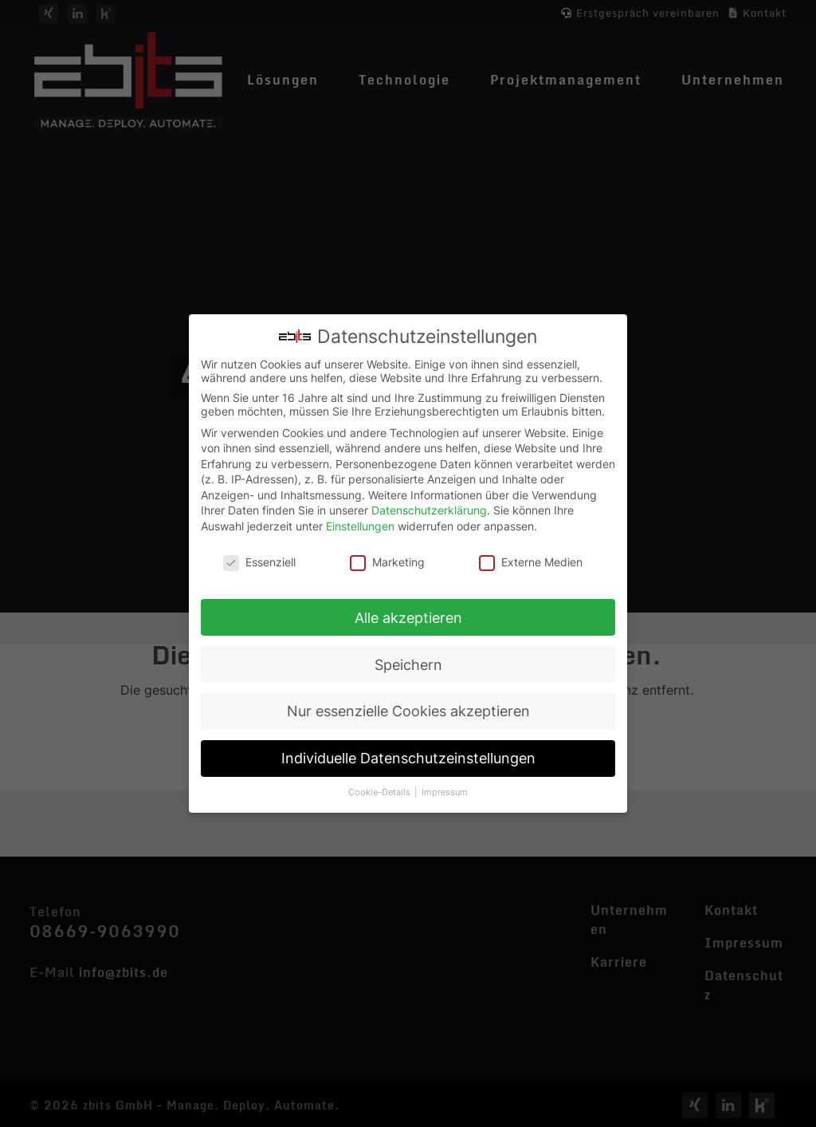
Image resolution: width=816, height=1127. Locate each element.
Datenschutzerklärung (429, 507)
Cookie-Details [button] (380, 788)
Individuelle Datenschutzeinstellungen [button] (408, 755)
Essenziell (259, 558)
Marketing (387, 558)
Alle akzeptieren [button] (408, 613)
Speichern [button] (408, 660)
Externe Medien (531, 558)
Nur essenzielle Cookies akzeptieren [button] (408, 707)
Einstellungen (360, 522)
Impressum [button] (445, 788)
